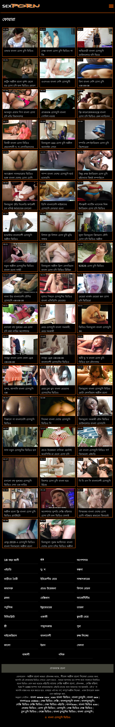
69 (42, 559)
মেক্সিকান (44, 597)
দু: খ (42, 569)
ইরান (42, 645)
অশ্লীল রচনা (33, 676)
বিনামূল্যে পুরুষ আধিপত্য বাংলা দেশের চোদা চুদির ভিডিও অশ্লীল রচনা (57, 546)
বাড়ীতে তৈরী (11, 578)
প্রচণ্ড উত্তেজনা (48, 588)
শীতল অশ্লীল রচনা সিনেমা (74, 676)
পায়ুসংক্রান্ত (46, 626)
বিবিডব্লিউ (9, 616)
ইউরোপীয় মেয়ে (48, 578)
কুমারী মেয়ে (83, 616)
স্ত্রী (5, 626)
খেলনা (80, 645)
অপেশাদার (82, 560)
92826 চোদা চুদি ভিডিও (91, 265)
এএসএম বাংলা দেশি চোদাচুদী (55, 81)
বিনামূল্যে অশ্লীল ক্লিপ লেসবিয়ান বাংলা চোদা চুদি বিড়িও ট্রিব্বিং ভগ (57, 269)
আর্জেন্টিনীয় (83, 597)
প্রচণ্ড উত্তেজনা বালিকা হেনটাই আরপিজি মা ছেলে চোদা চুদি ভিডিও (56, 454)
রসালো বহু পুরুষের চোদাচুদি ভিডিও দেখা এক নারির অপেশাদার (18, 484)
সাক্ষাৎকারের (83, 578)
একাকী (43, 616)
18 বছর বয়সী (11, 560)
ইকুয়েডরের (46, 607)
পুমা (79, 626)
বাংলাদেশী (45, 635)
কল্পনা (80, 569)
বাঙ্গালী (25, 654)
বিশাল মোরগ (83, 588)
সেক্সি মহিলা (91, 683)
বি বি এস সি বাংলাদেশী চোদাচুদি (95, 480)
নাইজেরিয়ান (10, 635)
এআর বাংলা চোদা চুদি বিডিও (18, 50)
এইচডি (7, 569)
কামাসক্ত (8, 588)
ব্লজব (6, 597)
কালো (7, 645)
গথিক (61, 654)
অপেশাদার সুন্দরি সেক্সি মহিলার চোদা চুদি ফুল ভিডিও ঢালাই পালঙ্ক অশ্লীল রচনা (56, 515)
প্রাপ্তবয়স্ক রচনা (57, 668)
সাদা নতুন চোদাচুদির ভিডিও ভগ (20, 450)
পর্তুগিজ (8, 607)
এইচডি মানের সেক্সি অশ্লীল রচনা (59, 683)
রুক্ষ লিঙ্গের (82, 635)
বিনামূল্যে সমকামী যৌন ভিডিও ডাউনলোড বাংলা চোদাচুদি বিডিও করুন (94, 423)
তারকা (80, 607)
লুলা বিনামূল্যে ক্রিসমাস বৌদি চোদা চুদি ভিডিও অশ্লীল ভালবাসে (93, 239)
